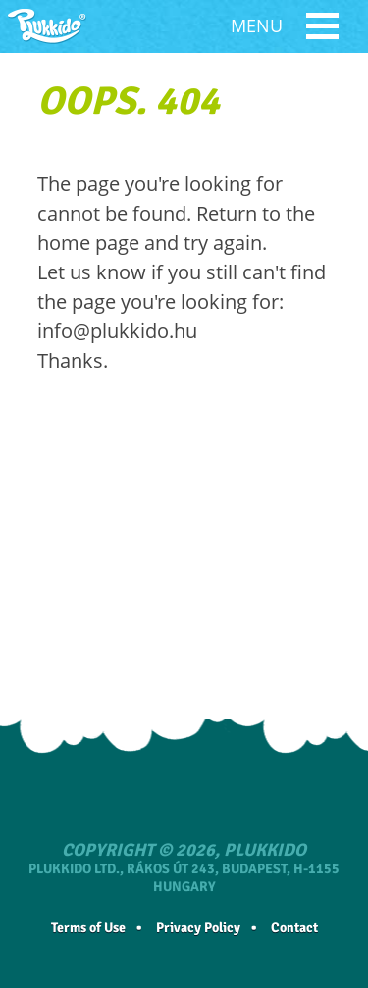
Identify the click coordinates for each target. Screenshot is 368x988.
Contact (294, 927)
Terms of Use (88, 927)
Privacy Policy (198, 927)
